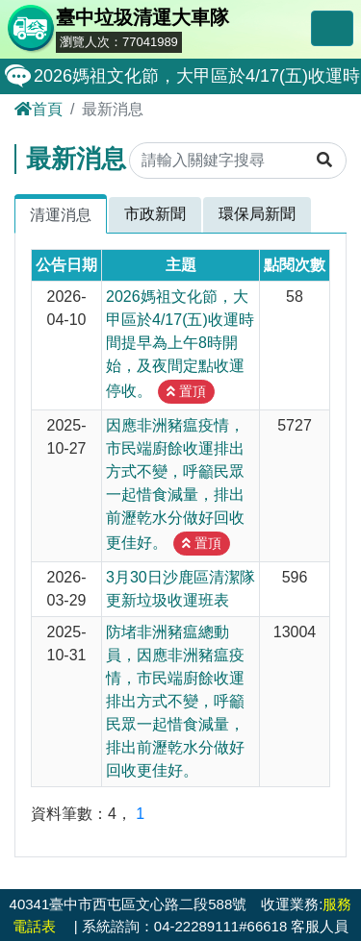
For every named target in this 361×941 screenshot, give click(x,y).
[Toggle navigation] (332, 29)
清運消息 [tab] (60, 215)
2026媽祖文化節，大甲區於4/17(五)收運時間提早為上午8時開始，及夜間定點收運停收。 (180, 343)
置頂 (186, 391)
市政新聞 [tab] (155, 214)
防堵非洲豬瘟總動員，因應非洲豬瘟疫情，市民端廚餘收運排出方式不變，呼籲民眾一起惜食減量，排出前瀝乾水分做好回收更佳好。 (175, 701)
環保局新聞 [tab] (257, 214)
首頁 (38, 109)
